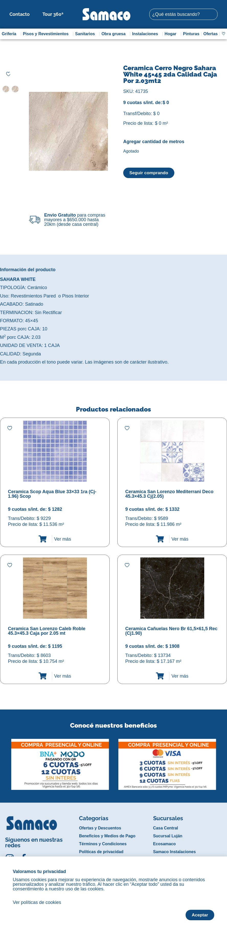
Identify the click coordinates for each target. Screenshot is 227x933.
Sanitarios (86, 33)
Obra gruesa (114, 33)
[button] (3, 760)
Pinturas (191, 34)
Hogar (172, 33)
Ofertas (210, 34)
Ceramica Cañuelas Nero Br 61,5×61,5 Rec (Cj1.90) (171, 631)
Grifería (10, 33)
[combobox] (183, 14)
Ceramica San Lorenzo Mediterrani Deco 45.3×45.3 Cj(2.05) (169, 494)
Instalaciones (146, 33)
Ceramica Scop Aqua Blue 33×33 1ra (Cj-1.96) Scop (52, 494)
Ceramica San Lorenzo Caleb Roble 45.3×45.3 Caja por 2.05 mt (46, 631)
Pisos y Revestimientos (47, 33)
